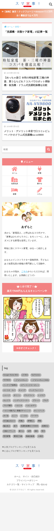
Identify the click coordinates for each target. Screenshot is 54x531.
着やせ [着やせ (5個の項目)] (21, 431)
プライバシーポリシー (27, 480)
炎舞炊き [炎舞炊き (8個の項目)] (45, 426)
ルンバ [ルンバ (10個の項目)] (14, 416)
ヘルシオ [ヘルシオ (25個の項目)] (18, 406)
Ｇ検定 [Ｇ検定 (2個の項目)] (40, 436)
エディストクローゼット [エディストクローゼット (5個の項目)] (29, 385)
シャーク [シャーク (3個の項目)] (6, 395)
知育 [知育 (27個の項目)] (29, 431)
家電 (39, 170)
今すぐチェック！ (26, 348)
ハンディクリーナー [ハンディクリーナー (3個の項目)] (21, 400)
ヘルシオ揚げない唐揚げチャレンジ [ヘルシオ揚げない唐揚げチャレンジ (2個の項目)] (16, 411)
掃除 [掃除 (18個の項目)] (39, 421)
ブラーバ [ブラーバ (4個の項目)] (36, 400)
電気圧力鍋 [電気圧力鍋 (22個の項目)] (18, 436)
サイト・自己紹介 (31, 476)
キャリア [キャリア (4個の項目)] (22, 390)
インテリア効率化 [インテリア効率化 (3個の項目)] (10, 385)
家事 (14, 191)
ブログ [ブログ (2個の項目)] (45, 400)
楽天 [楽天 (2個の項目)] (15, 426)
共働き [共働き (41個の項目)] (21, 421)
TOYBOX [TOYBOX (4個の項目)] (6, 380)
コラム (39, 191)
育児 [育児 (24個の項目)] (43, 431)
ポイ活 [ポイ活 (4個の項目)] (5, 416)
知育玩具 (14, 181)
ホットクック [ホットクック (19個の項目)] (39, 411)
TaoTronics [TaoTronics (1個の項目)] (35, 375)
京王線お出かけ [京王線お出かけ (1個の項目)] (9, 421)
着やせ (39, 181)
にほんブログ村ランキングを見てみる (22, 451)
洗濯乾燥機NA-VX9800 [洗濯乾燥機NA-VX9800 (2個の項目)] (29, 426)
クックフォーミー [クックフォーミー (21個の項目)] (36, 390)
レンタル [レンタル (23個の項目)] (24, 416)
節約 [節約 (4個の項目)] (36, 431)
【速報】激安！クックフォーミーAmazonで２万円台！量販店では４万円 (27, 13)
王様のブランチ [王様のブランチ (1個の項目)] (9, 431)
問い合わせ (42, 484)
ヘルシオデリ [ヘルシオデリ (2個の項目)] (31, 406)
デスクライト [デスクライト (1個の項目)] (29, 395)
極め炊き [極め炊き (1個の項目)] (6, 426)
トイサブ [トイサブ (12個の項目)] (41, 395)
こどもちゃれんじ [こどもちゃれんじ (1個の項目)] (21, 380)
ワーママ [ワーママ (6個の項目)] (34, 416)
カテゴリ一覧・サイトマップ (20, 484)
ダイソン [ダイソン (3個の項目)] (17, 395)
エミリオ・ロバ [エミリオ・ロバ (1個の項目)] (9, 390)
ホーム (14, 170)
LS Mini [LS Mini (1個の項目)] (25, 375)
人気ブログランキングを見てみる (20, 447)
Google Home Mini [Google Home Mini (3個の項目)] (10, 375)
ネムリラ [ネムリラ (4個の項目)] (6, 400)
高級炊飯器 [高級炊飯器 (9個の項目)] (30, 436)
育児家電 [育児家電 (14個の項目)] (6, 436)
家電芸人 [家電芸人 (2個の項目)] (30, 421)
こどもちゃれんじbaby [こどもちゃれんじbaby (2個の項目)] (40, 380)
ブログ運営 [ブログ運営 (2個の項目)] (7, 406)
